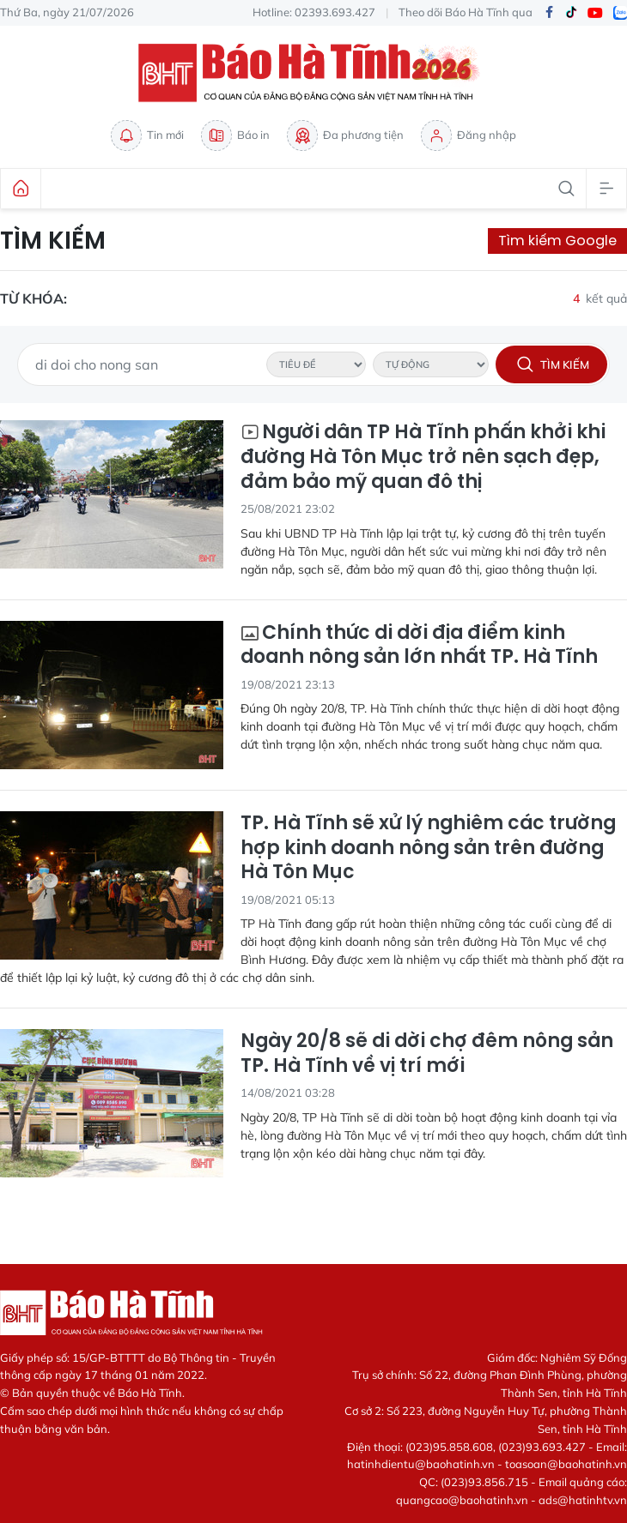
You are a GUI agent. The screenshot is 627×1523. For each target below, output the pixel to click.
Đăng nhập (468, 135)
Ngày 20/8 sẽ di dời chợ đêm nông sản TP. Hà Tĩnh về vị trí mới (426, 1053)
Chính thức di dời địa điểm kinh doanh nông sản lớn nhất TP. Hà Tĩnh (419, 645)
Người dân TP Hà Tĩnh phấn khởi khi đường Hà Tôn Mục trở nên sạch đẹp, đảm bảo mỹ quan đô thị (423, 457)
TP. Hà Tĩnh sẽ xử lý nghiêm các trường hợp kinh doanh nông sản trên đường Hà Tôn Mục (428, 848)
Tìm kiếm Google (557, 240)
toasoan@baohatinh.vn (566, 1464)
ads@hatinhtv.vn (583, 1500)
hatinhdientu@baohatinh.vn (421, 1464)
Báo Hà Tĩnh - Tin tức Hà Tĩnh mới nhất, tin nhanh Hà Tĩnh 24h (313, 73)
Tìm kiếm (53, 241)
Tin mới (147, 135)
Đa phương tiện (345, 135)
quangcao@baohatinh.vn (462, 1500)
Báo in (235, 135)
